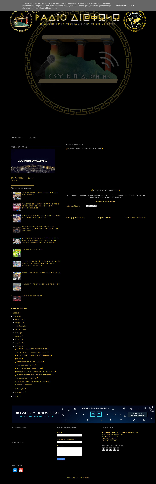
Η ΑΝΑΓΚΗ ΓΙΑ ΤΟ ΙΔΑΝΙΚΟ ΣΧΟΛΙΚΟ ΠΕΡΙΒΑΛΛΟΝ (40, 284)
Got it (131, 6)
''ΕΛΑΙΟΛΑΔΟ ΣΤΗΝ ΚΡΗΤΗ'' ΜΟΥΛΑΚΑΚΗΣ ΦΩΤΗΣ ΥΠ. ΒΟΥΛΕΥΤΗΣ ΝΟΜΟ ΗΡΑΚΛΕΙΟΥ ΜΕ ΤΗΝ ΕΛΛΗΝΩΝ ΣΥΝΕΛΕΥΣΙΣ (40, 206)
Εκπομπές (32, 137)
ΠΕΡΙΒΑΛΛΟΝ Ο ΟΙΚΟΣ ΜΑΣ (32, 250)
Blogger (87, 477)
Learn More (121, 6)
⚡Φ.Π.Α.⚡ (19, 359)
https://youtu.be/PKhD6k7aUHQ (106, 201)
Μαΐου (17, 339)
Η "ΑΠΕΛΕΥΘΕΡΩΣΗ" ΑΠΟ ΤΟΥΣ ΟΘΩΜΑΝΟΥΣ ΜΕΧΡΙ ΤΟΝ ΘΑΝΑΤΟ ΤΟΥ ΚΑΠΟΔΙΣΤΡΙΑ (41, 216)
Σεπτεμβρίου (19, 329)
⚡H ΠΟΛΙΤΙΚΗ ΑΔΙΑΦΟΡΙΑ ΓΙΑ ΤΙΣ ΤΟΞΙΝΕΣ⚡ (32, 349)
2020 (15, 396)
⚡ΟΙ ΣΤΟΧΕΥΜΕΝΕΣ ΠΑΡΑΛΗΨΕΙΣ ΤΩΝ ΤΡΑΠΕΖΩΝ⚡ (34, 375)
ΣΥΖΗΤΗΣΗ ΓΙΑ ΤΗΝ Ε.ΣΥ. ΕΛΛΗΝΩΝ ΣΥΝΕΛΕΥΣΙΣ (32, 381)
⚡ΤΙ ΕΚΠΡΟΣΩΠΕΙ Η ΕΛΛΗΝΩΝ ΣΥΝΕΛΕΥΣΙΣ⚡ (32, 352)
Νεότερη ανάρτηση (75, 217)
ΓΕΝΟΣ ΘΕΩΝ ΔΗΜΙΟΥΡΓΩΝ (32, 295)
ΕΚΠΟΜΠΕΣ (17, 177)
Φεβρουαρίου (20, 389)
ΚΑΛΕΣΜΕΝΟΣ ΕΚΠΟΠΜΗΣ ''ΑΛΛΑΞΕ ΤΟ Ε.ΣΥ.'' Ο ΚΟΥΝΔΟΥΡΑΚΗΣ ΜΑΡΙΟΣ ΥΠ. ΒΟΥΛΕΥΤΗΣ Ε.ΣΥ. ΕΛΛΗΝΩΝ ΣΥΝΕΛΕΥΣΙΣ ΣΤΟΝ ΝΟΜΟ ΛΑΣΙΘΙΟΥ (40, 240)
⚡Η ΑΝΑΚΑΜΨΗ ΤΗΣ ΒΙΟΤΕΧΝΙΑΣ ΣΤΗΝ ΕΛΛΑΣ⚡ (33, 355)
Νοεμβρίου (19, 323)
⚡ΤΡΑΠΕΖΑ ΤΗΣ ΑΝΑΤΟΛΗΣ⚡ (26, 378)
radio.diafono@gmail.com (114, 434)
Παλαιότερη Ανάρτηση (135, 217)
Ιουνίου (17, 336)
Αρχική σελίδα (17, 137)
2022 (15, 313)
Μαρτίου (18, 346)
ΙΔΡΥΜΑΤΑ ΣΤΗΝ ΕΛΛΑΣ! (24, 385)
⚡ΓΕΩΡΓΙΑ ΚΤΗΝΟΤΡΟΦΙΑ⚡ (25, 365)
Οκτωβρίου (19, 326)
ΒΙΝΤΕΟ (13, 180)
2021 (15, 316)
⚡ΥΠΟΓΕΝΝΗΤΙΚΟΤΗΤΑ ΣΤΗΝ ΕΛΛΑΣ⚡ (30, 362)
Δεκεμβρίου (19, 319)
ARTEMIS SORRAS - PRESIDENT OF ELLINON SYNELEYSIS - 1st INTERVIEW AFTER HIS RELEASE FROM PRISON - (40, 229)
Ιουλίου (17, 333)
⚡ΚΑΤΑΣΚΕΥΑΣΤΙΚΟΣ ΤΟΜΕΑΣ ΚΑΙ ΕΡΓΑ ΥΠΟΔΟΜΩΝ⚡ (36, 372)
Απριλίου (18, 343)
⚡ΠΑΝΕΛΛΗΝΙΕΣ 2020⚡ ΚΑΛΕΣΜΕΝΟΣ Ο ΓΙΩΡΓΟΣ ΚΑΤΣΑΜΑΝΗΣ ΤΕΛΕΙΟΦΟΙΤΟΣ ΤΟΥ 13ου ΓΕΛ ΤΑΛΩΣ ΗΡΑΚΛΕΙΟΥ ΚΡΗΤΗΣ (41, 263)
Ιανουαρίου (19, 392)
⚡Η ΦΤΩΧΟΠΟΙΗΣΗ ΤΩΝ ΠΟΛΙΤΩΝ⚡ (29, 368)
